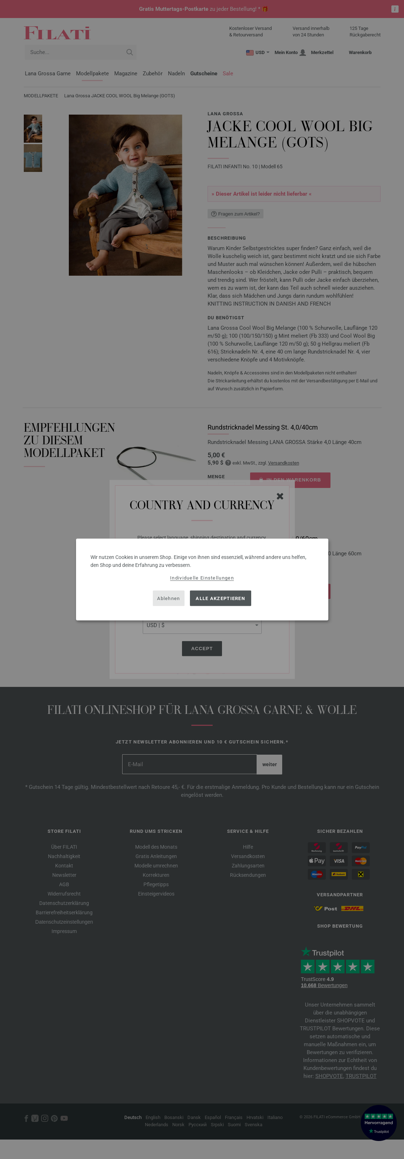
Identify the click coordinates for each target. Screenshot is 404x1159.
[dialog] (202, 580)
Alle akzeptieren (220, 598)
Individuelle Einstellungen (202, 578)
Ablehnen (168, 598)
